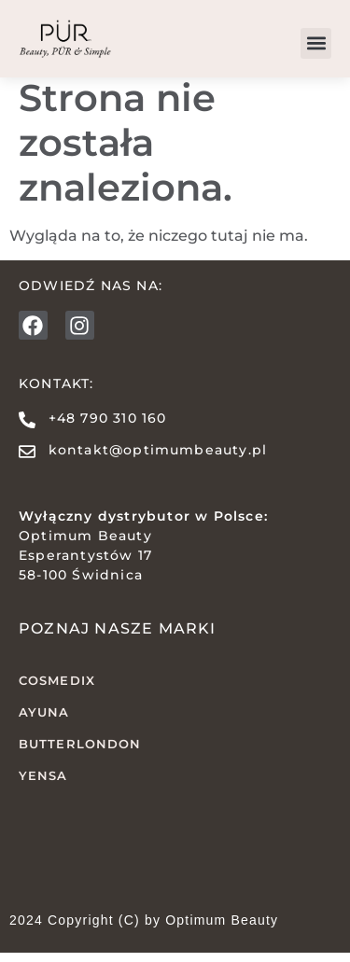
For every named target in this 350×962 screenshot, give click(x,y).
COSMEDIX (57, 689)
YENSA (43, 783)
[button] (316, 43)
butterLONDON (80, 753)
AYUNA (44, 721)
